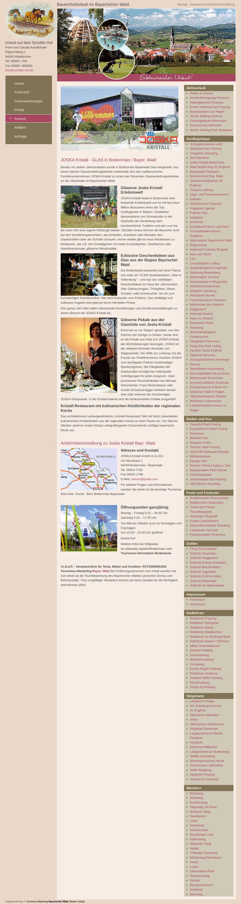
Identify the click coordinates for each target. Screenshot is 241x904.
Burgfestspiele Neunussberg (209, 498)
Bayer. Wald (101, 571)
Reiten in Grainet (201, 93)
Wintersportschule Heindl (207, 761)
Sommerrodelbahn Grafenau (209, 382)
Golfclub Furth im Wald (205, 576)
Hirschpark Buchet (202, 295)
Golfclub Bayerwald (203, 581)
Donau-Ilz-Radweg (202, 687)
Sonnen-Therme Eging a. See (210, 465)
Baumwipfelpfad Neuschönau (210, 373)
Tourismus (31, 901)
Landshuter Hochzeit (204, 530)
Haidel (194, 848)
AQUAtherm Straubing (205, 484)
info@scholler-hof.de (19, 70)
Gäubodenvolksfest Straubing (210, 525)
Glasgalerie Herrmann (205, 341)
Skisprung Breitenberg (205, 272)
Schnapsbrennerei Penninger (209, 359)
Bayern (73, 901)
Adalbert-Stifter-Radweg (206, 678)
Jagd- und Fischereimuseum (209, 194)
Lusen (194, 866)
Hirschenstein (199, 830)
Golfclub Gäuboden (203, 553)
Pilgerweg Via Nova (203, 807)
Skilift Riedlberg (200, 770)
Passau (195, 364)
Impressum (197, 599)
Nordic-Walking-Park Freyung (210, 107)
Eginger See (198, 461)
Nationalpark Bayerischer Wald (211, 240)
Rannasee (197, 433)
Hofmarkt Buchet (201, 313)
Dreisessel (197, 825)
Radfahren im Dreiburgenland (210, 636)
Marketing (43, 901)
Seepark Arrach (200, 442)
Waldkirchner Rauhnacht (206, 502)
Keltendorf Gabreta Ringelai (209, 249)
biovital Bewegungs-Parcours (209, 98)
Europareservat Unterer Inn (208, 387)
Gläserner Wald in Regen (207, 392)
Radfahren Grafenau (204, 673)
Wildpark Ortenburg (203, 291)
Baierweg (196, 894)
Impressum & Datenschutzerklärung (212, 4)
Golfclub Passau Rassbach (208, 562)
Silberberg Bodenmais (205, 286)
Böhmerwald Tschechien (206, 378)
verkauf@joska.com (144, 479)
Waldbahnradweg (202, 659)
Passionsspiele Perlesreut (207, 534)
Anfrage (20, 136)
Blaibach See (199, 438)
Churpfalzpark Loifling (205, 263)
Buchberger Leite (201, 834)
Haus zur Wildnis (201, 318)
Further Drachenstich (204, 521)
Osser (194, 862)
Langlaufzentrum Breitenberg (209, 751)
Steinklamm (198, 816)
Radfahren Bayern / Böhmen (209, 641)
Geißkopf (196, 889)
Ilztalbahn (196, 217)
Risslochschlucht (201, 885)
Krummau (196, 222)
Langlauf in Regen (202, 701)
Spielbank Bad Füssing (205, 148)
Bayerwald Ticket (201, 323)
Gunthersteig (198, 802)
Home (19, 83)
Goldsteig (196, 798)
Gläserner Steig (200, 843)
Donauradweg (199, 655)
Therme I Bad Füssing (205, 447)
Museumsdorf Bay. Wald (206, 176)
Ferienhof (21, 92)
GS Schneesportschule (205, 706)
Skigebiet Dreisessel (204, 728)
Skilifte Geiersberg (202, 756)
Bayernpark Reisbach (204, 171)
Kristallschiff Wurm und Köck (209, 226)
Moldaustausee (200, 456)
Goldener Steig (200, 811)
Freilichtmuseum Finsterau (208, 300)
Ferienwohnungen (28, 101)
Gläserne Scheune (202, 355)
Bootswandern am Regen (207, 111)
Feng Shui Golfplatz (203, 548)
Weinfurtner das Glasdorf (207, 304)
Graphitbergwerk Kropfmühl (208, 268)
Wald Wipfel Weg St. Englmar (210, 167)
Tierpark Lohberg (201, 190)
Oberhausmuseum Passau (208, 396)
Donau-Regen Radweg (205, 668)
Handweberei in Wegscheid (208, 281)
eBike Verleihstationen (205, 646)
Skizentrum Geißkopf (204, 779)
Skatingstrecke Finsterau (207, 102)
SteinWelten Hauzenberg (207, 368)
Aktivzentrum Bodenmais (207, 724)
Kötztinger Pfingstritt (203, 516)
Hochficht (196, 742)
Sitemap (182, 4)
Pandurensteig (200, 876)
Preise (19, 110)
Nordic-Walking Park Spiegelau (211, 130)
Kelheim (195, 199)
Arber (193, 719)
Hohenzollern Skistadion (206, 765)
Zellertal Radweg (201, 650)
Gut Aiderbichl (199, 157)
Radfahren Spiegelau (204, 623)
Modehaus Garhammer (205, 401)
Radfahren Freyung (203, 618)
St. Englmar (198, 710)
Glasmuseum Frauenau (206, 203)
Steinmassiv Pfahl (202, 871)
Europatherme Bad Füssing (208, 428)
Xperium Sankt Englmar (206, 350)
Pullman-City (198, 213)
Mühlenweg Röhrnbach (205, 857)
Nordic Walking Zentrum (206, 116)
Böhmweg (197, 793)
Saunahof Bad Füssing (205, 424)
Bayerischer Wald (58, 901)
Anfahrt (20, 127)
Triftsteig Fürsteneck (203, 853)
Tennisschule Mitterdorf (205, 125)
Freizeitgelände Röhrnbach (208, 121)
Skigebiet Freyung (202, 774)
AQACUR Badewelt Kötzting (209, 452)
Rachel (194, 880)
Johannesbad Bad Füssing (208, 479)
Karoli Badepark (201, 474)
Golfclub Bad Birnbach (205, 567)
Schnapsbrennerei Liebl (206, 144)
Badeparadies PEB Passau (208, 470)
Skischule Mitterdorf (203, 747)
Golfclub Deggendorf (204, 558)
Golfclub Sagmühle (203, 571)
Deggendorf (198, 309)
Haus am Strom (200, 254)
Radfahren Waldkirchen (206, 632)
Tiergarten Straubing (204, 153)
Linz (193, 258)
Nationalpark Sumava (204, 277)
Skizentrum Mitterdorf (204, 715)
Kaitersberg (197, 839)
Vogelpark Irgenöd (202, 208)
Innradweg (197, 664)
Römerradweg (199, 682)
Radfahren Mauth (201, 627)
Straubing (196, 327)
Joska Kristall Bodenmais (207, 162)
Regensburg (198, 245)
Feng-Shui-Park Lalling (205, 346)
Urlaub (81, 901)
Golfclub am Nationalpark (207, 585)
